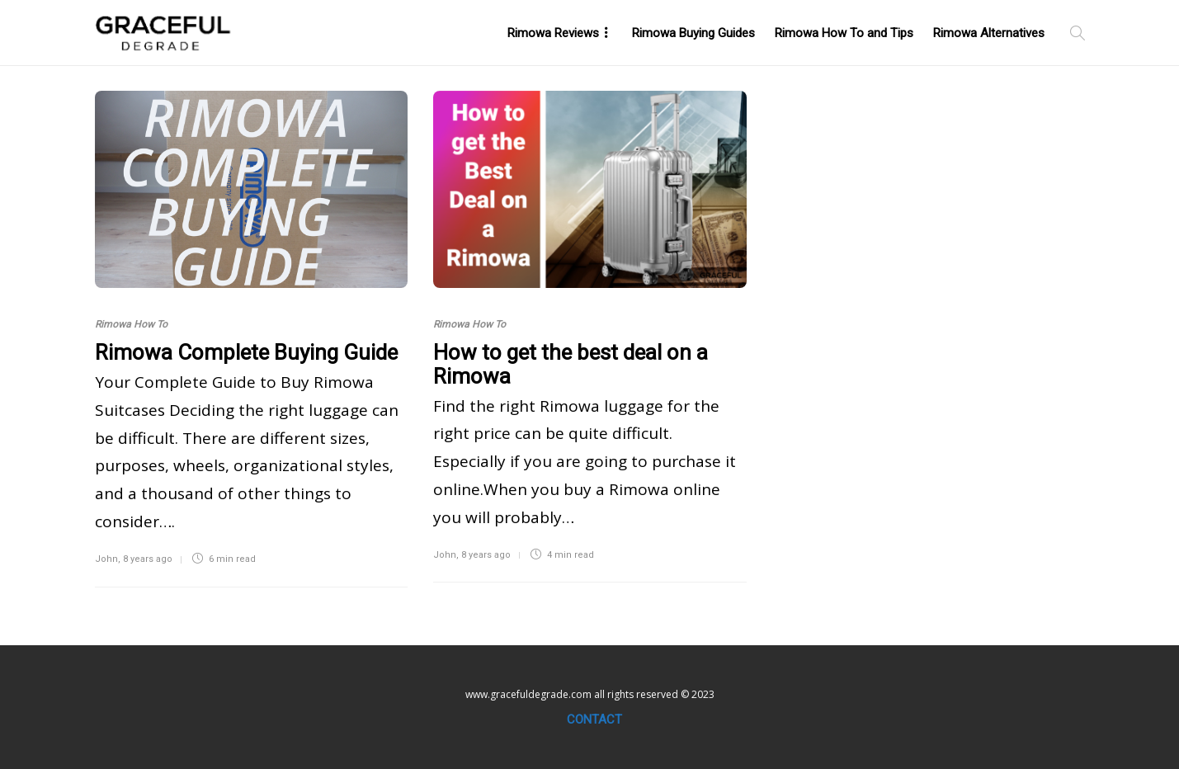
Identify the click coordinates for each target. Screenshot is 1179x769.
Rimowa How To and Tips (844, 33)
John (106, 559)
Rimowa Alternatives (989, 33)
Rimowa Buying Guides (693, 33)
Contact (594, 719)
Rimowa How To (131, 324)
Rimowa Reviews (553, 33)
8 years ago (147, 559)
